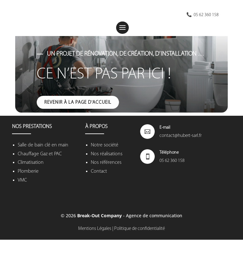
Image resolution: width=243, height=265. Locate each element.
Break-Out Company (100, 216)
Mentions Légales (94, 228)
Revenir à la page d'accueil (77, 102)
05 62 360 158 (171, 160)
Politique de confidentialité (139, 228)
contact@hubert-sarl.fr (180, 135)
